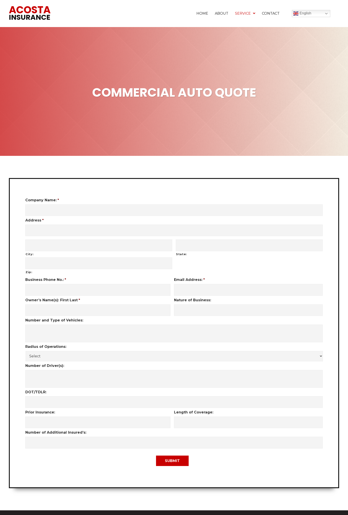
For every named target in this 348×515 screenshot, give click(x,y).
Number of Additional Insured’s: (55, 426)
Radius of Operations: (45, 342)
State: (181, 251)
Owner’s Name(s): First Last (52, 296)
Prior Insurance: (40, 406)
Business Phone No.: (45, 276)
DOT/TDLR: (35, 387)
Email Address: (189, 276)
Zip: (29, 268)
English (302, 13)
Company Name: (42, 200)
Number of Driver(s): (44, 361)
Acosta (30, 12)
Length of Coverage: (193, 406)
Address (34, 219)
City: (30, 251)
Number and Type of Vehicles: (54, 315)
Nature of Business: (192, 296)
